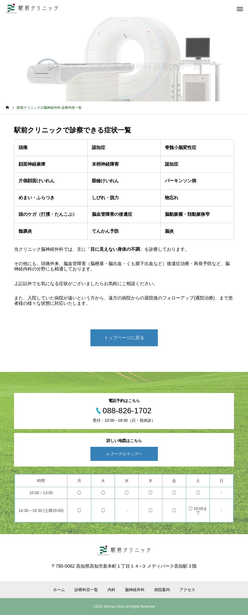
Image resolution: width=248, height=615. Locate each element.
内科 (111, 589)
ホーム (59, 589)
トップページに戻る (124, 337)
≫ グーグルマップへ (124, 454)
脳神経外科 (135, 589)
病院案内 (162, 589)
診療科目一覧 (86, 589)
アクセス (187, 589)
